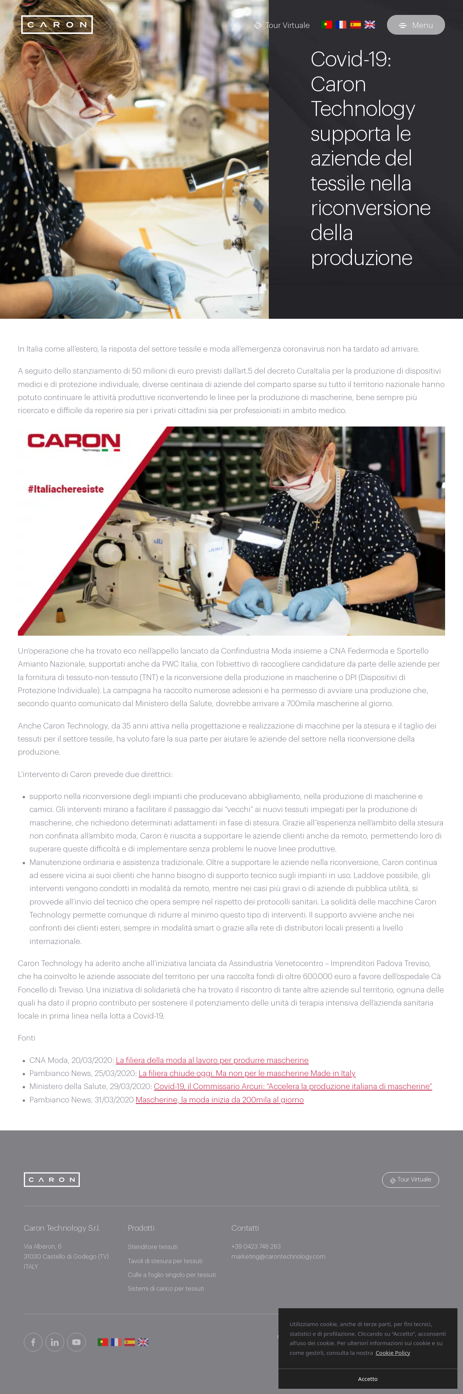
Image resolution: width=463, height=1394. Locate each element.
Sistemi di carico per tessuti (166, 1289)
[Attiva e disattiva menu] (416, 25)
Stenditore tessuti (152, 1247)
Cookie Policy (393, 1352)
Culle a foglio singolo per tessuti (172, 1275)
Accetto (368, 1378)
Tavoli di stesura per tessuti (165, 1261)
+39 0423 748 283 (256, 1247)
